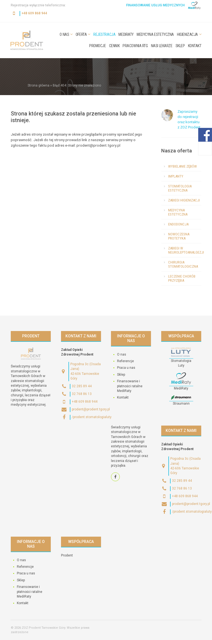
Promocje (97, 46)
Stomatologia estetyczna (180, 188)
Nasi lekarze (162, 46)
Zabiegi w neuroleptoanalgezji (184, 250)
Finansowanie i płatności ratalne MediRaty (129, 386)
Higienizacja (187, 34)
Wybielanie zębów (182, 166)
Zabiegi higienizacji (184, 200)
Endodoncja (178, 224)
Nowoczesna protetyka (178, 236)
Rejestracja (104, 34)
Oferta (81, 34)
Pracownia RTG (135, 46)
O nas (64, 34)
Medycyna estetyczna (155, 34)
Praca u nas (126, 368)
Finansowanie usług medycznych (155, 5)
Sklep (180, 46)
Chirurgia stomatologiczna (183, 264)
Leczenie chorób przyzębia (181, 278)
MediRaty (126, 34)
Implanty (175, 176)
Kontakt (195, 46)
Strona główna (38, 85)
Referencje (125, 361)
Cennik (114, 46)
